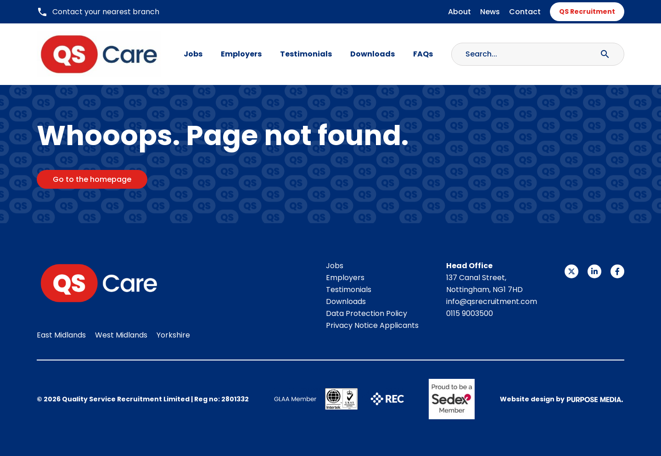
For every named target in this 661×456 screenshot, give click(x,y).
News (490, 11)
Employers (241, 54)
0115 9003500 (469, 313)
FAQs (423, 54)
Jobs (193, 54)
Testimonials (306, 54)
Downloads (372, 54)
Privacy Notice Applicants (372, 325)
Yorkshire (173, 335)
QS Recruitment (587, 11)
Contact (525, 11)
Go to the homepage (92, 179)
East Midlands (61, 335)
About (459, 11)
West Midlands (121, 335)
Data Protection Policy (366, 313)
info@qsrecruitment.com (491, 301)
